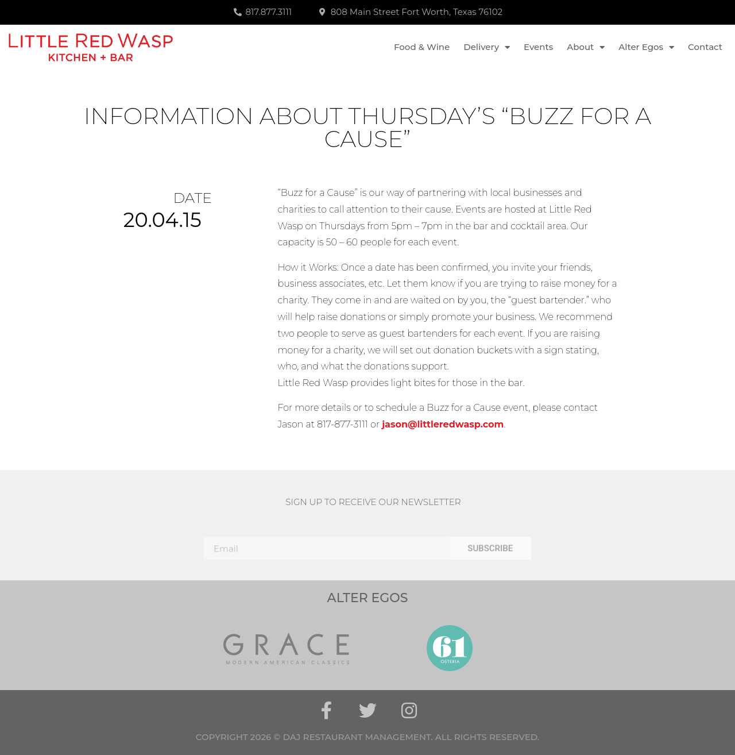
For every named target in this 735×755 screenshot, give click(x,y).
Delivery (486, 47)
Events (538, 46)
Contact (705, 46)
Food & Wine (422, 46)
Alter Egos (646, 47)
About (586, 47)
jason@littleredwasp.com (443, 424)
